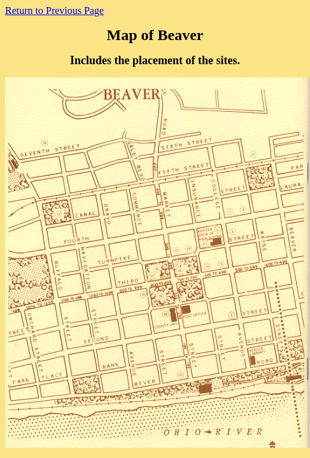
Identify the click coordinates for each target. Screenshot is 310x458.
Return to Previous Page (54, 10)
